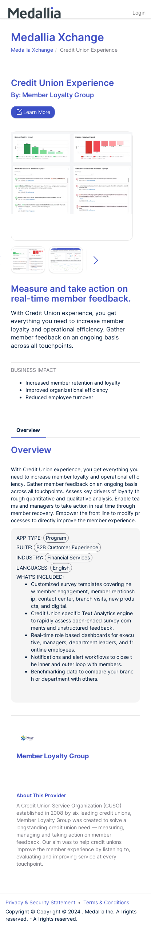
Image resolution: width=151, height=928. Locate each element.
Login (139, 12)
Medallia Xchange (32, 50)
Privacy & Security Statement (40, 902)
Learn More (33, 112)
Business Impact (33, 370)
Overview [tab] (28, 430)
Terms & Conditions (106, 902)
